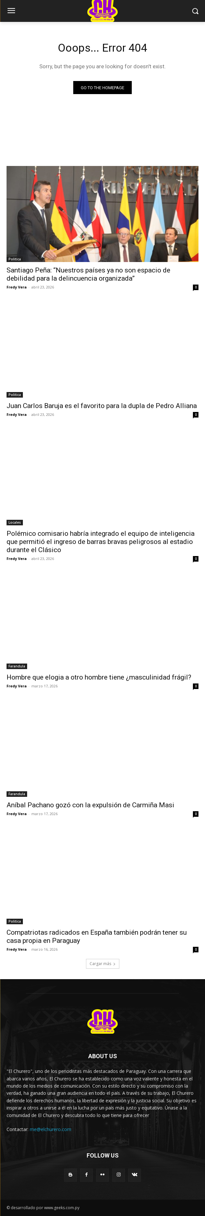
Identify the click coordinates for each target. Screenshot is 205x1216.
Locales (15, 522)
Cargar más (103, 963)
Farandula (17, 666)
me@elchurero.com (50, 1129)
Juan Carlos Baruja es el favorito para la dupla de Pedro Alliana (102, 406)
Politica (15, 259)
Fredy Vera (17, 287)
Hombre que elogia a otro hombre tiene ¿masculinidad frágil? (99, 677)
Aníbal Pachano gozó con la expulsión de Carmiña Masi (90, 805)
